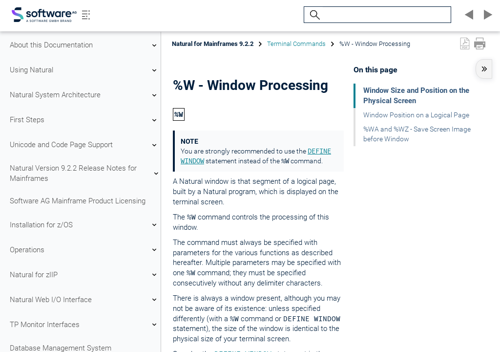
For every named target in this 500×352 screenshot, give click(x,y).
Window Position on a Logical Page (416, 115)
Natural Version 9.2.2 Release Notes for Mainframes (84, 173)
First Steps (84, 120)
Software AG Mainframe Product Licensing (78, 201)
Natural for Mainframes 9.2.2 (212, 43)
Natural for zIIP (84, 275)
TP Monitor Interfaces (84, 325)
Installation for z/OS (84, 225)
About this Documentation (84, 45)
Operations (84, 250)
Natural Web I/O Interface (84, 300)
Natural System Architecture (84, 95)
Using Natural (84, 70)
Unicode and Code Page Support (84, 145)
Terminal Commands (296, 43)
